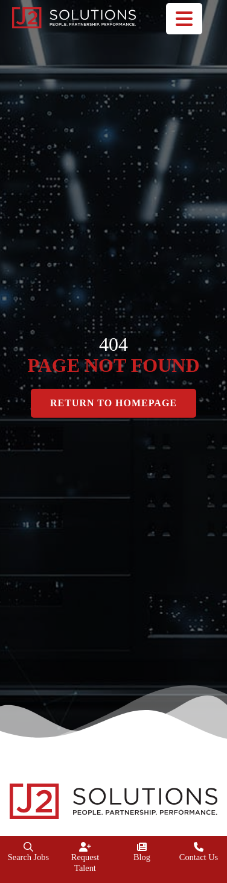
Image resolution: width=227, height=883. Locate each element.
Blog (141, 857)
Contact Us (198, 857)
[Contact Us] (198, 847)
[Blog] (142, 847)
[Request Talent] (85, 847)
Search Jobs (28, 857)
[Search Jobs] (28, 847)
